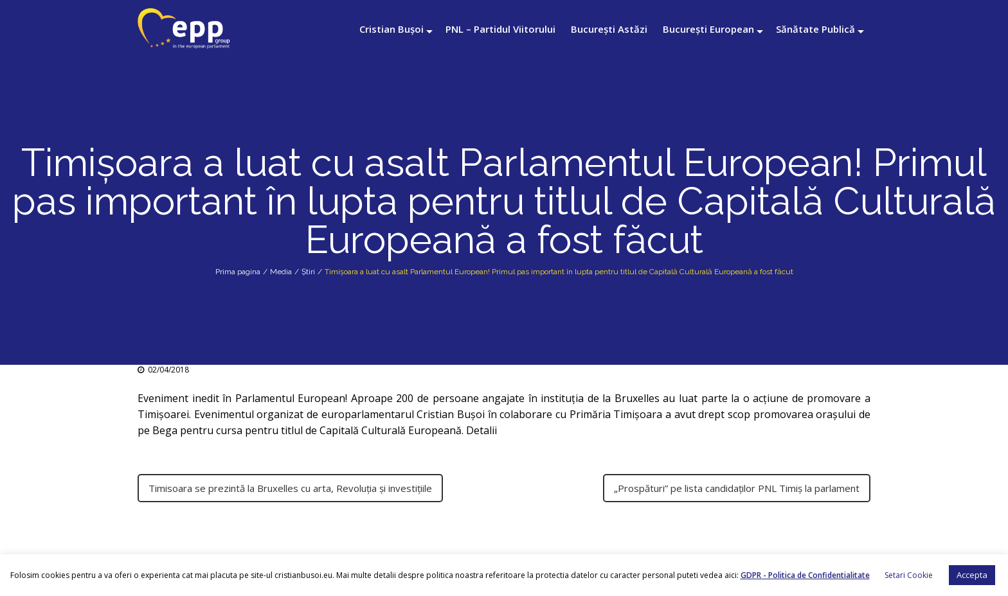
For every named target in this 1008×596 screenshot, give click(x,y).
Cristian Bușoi (391, 28)
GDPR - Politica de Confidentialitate (805, 575)
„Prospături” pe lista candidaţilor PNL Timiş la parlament (737, 488)
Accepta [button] (972, 575)
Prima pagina (237, 271)
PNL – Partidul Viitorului (500, 28)
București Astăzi (609, 28)
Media (281, 271)
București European (708, 28)
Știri (308, 271)
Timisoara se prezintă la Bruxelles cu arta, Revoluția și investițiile (290, 488)
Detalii (483, 430)
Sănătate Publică (815, 28)
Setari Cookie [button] (909, 575)
